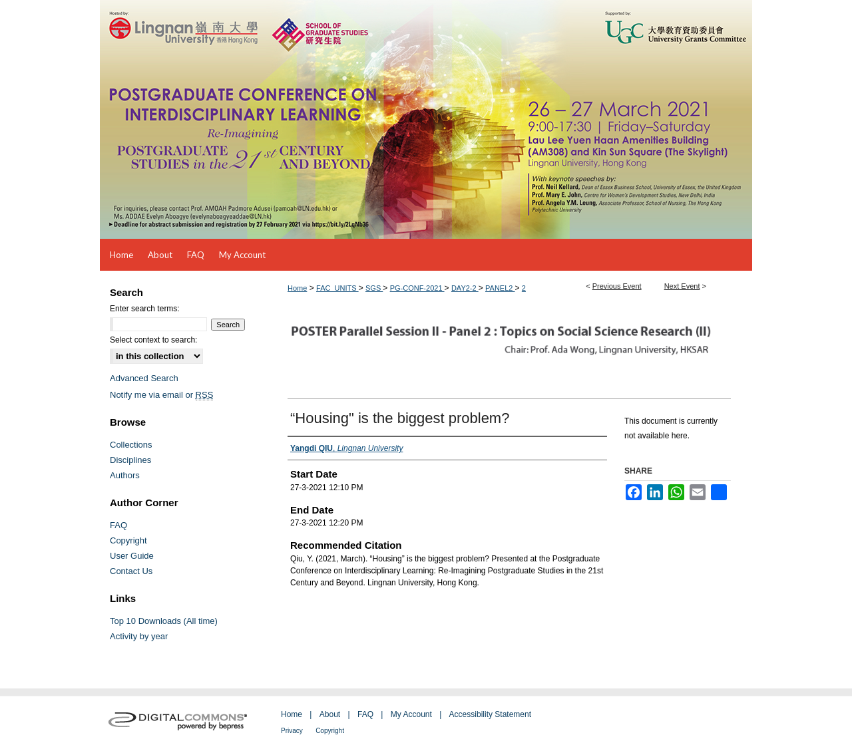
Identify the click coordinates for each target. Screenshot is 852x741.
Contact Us (131, 571)
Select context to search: (153, 340)
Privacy (292, 730)
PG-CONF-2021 (417, 288)
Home (297, 288)
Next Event (682, 286)
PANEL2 (500, 288)
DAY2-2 (465, 288)
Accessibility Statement (490, 714)
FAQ (118, 525)
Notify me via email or (161, 395)
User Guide (132, 556)
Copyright (128, 540)
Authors (125, 475)
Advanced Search (144, 378)
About (330, 714)
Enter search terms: (145, 308)
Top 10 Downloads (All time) (164, 621)
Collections (131, 445)
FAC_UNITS (337, 288)
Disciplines (130, 460)
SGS (374, 288)
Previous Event (617, 286)
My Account (411, 714)
